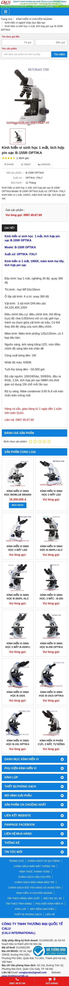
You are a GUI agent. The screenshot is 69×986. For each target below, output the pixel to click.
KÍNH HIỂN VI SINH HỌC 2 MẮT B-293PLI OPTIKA (17, 647)
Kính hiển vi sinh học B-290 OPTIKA (51, 645)
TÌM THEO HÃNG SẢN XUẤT (23, 898)
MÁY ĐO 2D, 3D (52, 898)
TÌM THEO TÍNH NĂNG (19, 903)
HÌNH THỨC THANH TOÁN (34, 871)
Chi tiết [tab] (9, 228)
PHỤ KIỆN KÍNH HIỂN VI (49, 903)
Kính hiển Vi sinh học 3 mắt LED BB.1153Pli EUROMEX (17, 550)
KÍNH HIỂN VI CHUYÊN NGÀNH (34, 893)
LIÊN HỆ (50, 914)
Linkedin (44, 164)
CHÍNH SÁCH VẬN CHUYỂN (34, 876)
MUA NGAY (18, 505)
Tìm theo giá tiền (11, 36)
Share (9, 164)
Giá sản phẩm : (15, 210)
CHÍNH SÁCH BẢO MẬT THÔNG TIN (34, 866)
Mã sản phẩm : (15, 172)
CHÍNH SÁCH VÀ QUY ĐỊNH (43, 860)
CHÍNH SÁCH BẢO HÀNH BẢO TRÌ (34, 882)
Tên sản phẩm (9, 48)
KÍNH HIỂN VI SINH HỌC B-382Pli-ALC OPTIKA (51, 550)
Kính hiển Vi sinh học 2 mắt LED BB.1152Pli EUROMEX (51, 495)
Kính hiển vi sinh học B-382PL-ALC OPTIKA (18, 599)
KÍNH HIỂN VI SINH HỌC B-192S (18, 694)
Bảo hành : (17, 182)
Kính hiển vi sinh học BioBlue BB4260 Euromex (17, 495)
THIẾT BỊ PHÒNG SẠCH (28, 914)
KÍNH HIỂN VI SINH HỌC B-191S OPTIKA (51, 694)
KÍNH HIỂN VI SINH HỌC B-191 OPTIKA (17, 742)
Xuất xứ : (18, 177)
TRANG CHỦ (16, 860)
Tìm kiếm (59, 54)
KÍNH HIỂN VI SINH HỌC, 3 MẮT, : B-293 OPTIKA (51, 599)
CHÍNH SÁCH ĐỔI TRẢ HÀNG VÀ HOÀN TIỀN (34, 887)
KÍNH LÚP (20, 909)
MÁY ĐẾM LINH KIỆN (42, 909)
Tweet (26, 164)
